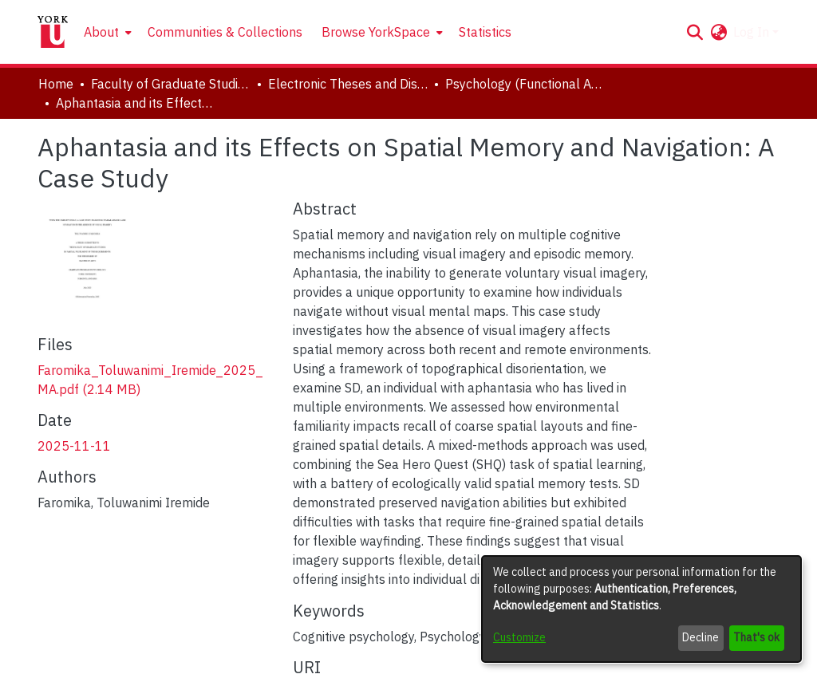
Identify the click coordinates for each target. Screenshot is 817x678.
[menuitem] (106, 32)
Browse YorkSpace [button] (376, 32)
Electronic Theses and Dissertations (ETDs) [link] (348, 84)
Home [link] (55, 84)
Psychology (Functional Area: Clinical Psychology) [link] (525, 84)
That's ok (756, 637)
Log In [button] (752, 32)
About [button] (101, 32)
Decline (700, 637)
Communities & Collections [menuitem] (225, 32)
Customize (519, 637)
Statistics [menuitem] (485, 32)
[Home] (52, 32)
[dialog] (641, 609)
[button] (695, 31)
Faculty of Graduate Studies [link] (171, 84)
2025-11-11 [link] (74, 446)
